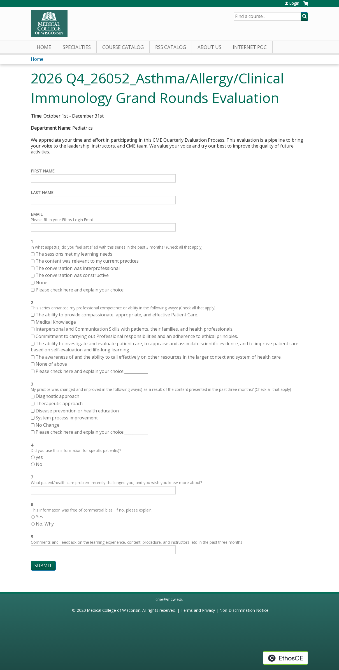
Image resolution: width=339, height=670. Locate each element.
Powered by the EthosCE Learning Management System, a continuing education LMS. (285, 658)
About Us (209, 47)
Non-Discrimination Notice (243, 610)
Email (37, 214)
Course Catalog (123, 47)
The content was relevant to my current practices (87, 261)
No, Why (45, 524)
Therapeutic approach (60, 403)
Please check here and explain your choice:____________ (92, 290)
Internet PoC (250, 47)
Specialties (77, 47)
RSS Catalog (170, 47)
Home (44, 47)
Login (294, 3)
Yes (39, 516)
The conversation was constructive (72, 275)
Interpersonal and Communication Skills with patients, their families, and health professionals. (134, 329)
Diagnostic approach (58, 396)
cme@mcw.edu (169, 599)
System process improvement (67, 418)
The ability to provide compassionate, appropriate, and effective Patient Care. (117, 315)
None (41, 282)
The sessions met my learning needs (74, 254)
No (39, 464)
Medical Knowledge (56, 322)
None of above (51, 364)
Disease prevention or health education (78, 411)
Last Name (42, 192)
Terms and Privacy (198, 610)
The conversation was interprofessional (78, 268)
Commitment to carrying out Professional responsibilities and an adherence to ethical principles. (137, 336)
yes (39, 457)
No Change (47, 425)
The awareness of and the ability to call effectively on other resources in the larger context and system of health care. (159, 357)
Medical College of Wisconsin (113, 610)
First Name (42, 171)
